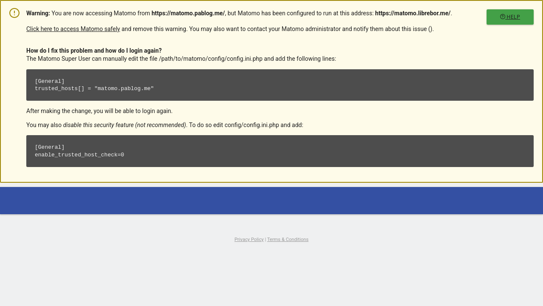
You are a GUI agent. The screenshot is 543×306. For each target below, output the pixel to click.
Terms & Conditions (288, 239)
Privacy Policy (249, 239)
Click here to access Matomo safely (73, 29)
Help (510, 17)
